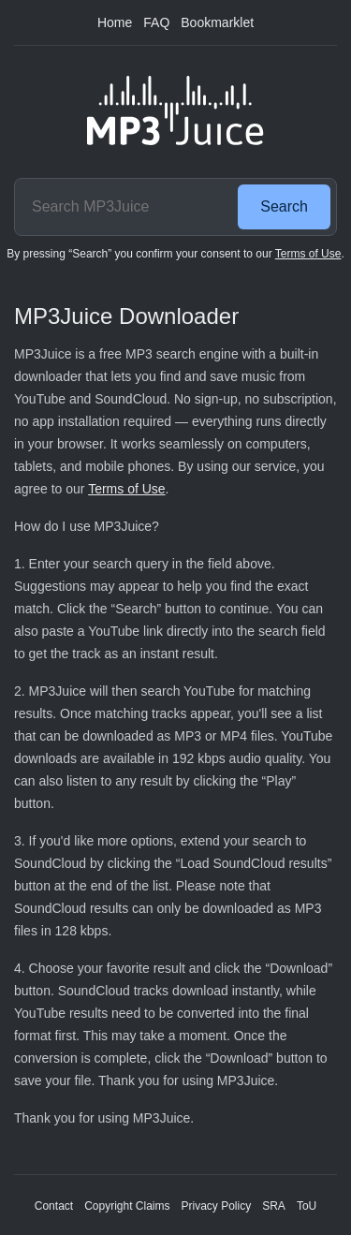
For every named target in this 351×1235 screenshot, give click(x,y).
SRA (273, 1206)
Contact (54, 1206)
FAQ (156, 22)
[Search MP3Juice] (124, 206)
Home (114, 22)
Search (284, 206)
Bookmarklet (217, 22)
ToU (306, 1206)
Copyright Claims (126, 1206)
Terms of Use (308, 253)
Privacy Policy (217, 1206)
